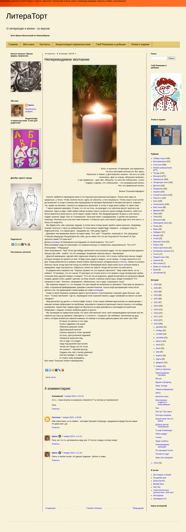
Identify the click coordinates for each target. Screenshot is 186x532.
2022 (156, 299)
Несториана (158, 495)
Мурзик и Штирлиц (163, 382)
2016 (156, 320)
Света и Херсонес (163, 369)
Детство (156, 186)
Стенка (159, 437)
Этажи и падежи (140, 44)
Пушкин (156, 192)
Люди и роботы (162, 441)
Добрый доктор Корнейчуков (162, 426)
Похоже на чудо (162, 454)
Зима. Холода (161, 386)
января (159, 366)
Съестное (157, 165)
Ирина (54, 436)
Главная (13, 44)
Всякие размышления (162, 168)
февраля (160, 362)
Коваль (156, 245)
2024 (156, 292)
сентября (160, 338)
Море (155, 229)
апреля (159, 355)
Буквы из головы (160, 267)
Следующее (50, 508)
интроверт (55, 242)
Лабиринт (157, 232)
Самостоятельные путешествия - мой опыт (163, 491)
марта (159, 359)
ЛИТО (158, 393)
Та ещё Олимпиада (164, 430)
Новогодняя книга (160, 223)
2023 (156, 295)
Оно (157, 408)
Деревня (157, 210)
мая (158, 352)
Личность (157, 198)
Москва (156, 235)
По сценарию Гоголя (164, 450)
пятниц (123, 262)
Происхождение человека (162, 374)
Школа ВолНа (159, 481)
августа (159, 341)
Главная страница (94, 508)
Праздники (157, 189)
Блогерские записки (161, 251)
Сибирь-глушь (159, 158)
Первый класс (159, 257)
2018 (156, 313)
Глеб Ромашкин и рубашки (111, 44)
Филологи (157, 220)
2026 (156, 284)
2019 (156, 309)
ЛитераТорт (26, 16)
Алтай (155, 238)
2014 (156, 463)
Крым (155, 270)
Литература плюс (160, 182)
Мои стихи (157, 207)
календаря (98, 290)
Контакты (45, 44)
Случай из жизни (160, 195)
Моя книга (28, 44)
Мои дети (157, 176)
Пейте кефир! (161, 434)
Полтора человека (163, 415)
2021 (156, 302)
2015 (156, 324)
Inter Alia (156, 487)
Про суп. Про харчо (164, 412)
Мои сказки (158, 263)
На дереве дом (159, 478)
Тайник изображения (164, 389)
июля (158, 345)
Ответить (56, 409)
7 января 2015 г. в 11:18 (72, 453)
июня (158, 348)
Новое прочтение (160, 248)
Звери (155, 214)
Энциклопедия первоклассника (73, 44)
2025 (156, 288)
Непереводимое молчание (162, 446)
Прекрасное (158, 179)
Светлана (56, 417)
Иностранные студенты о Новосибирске (163, 402)
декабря (159, 327)
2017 (156, 317)
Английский (158, 273)
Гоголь (156, 254)
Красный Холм (159, 242)
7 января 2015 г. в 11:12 (72, 436)
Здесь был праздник (164, 458)
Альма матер (158, 204)
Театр (155, 217)
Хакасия (156, 260)
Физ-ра (158, 379)
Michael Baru (158, 484)
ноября (159, 330)
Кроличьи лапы (162, 396)
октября (159, 334)
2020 (156, 306)
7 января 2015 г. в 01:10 (74, 396)
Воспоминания (159, 161)
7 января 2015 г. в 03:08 (71, 417)
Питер (155, 226)
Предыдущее (138, 508)
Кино (155, 201)
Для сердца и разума (162, 475)
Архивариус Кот (160, 499)
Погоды (156, 173)
